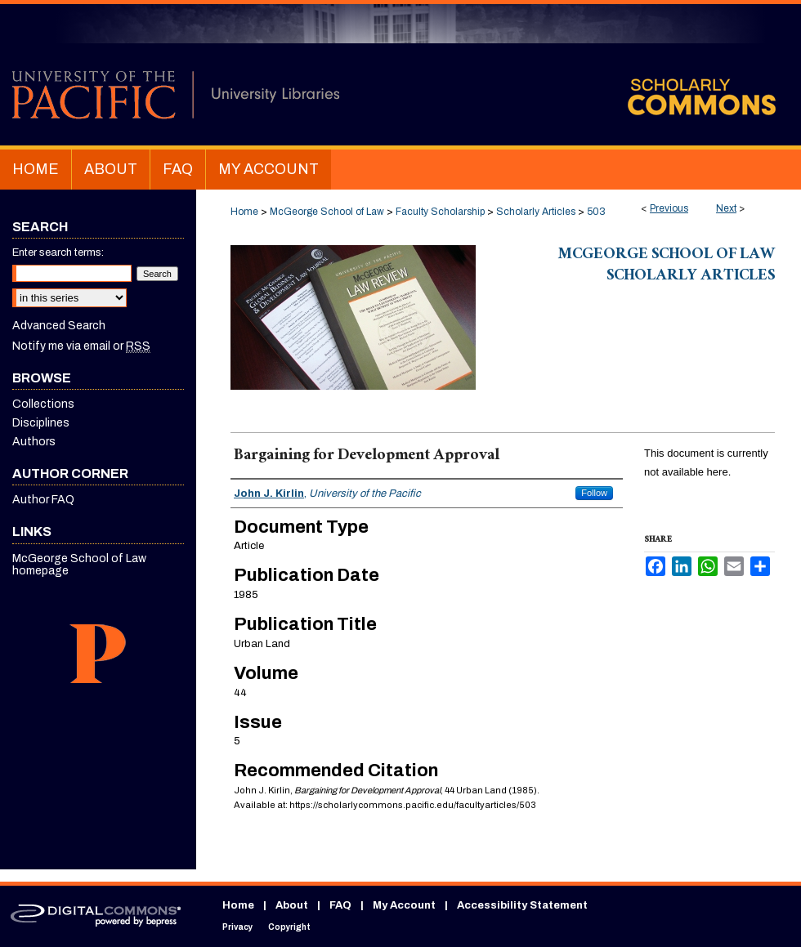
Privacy (237, 926)
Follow (594, 493)
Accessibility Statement (522, 905)
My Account (404, 905)
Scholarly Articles (535, 211)
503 (596, 211)
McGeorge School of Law (327, 211)
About (291, 905)
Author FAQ (43, 500)
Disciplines (40, 423)
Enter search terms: (58, 252)
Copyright (289, 926)
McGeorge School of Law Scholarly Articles (666, 266)
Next (726, 208)
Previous (669, 208)
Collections (43, 404)
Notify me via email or (81, 346)
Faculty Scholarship (440, 211)
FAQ (340, 905)
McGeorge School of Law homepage (79, 564)
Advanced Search (58, 325)
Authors (34, 442)
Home (244, 211)
